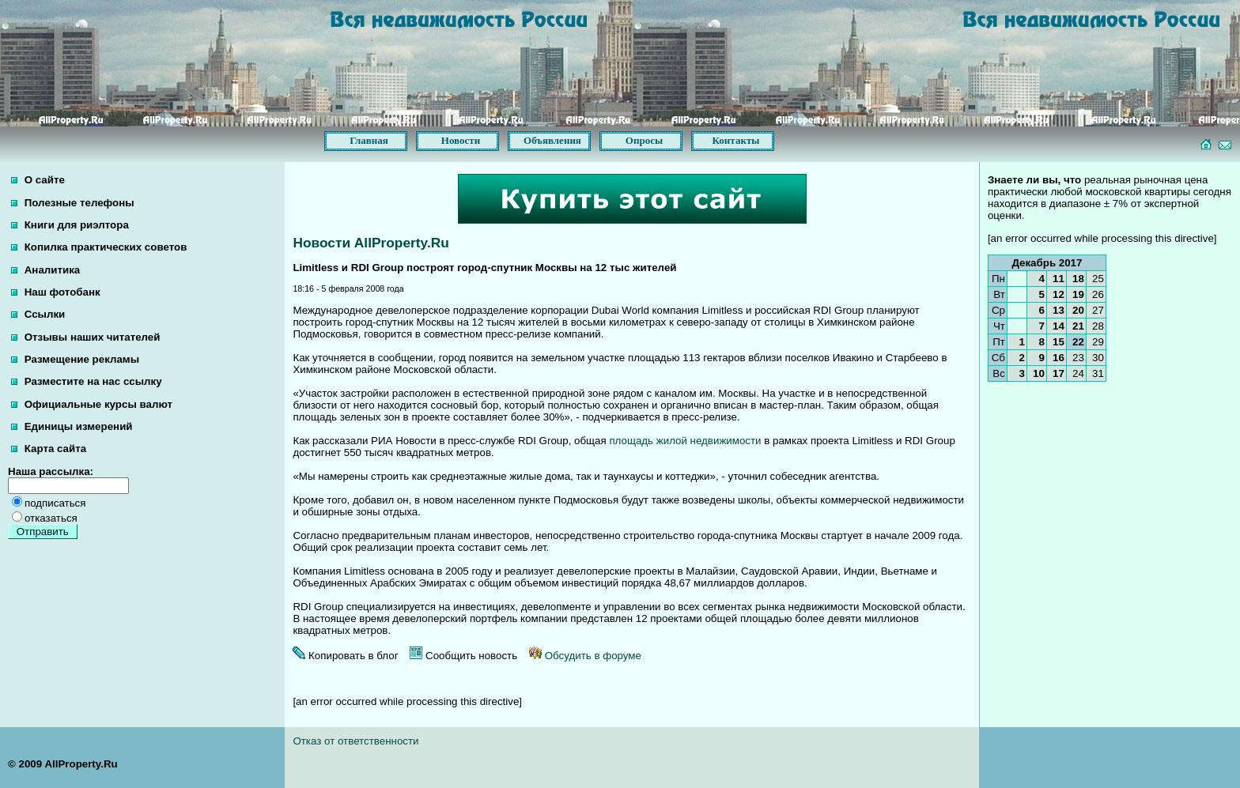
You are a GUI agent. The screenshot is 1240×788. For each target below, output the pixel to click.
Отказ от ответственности (355, 741)
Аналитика (45, 270)
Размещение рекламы (75, 359)
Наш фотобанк (55, 292)
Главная (369, 140)
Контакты (736, 140)
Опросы (644, 140)
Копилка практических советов (99, 247)
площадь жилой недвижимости (685, 441)
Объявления (552, 140)
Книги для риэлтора (70, 225)
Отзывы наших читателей (85, 337)
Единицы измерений (72, 426)
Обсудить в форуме (585, 656)
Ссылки (38, 314)
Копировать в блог (345, 656)
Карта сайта (48, 448)
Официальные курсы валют (91, 404)
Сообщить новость (463, 656)
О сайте (38, 180)
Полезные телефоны (72, 203)
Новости (460, 140)
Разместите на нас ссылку (86, 381)
